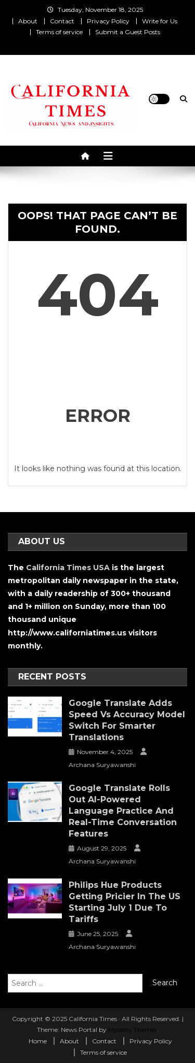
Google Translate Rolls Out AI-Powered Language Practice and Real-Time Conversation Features (123, 811)
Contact (62, 21)
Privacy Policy (108, 21)
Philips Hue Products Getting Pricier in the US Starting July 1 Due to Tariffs (124, 902)
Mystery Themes (132, 1029)
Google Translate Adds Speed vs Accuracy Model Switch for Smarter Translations (127, 720)
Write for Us (159, 21)
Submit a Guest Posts (127, 32)
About (27, 21)
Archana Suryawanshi (102, 765)
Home (38, 1041)
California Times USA (68, 567)
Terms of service (59, 32)
